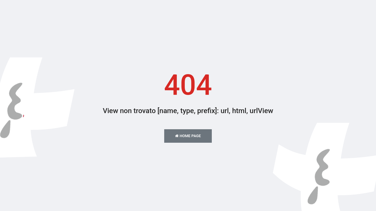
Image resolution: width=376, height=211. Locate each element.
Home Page (188, 136)
